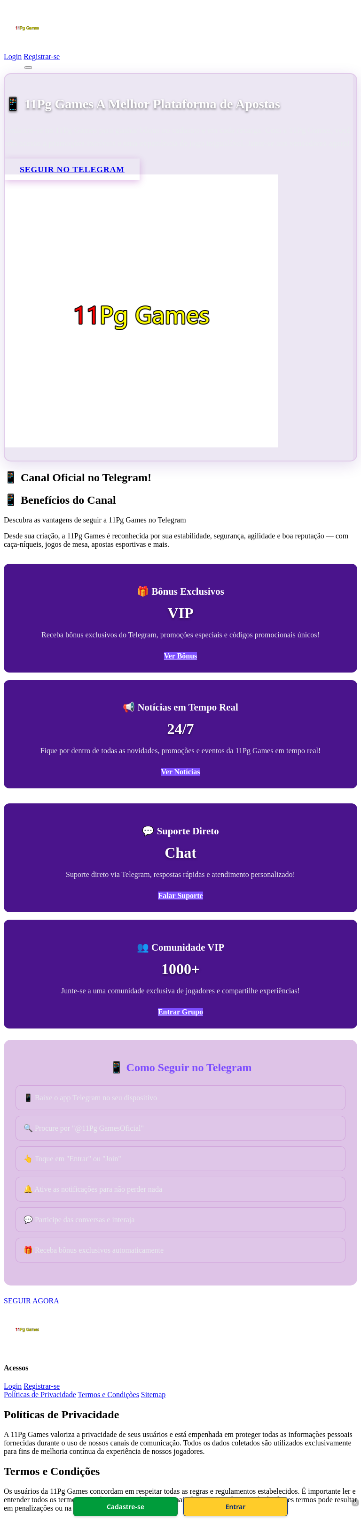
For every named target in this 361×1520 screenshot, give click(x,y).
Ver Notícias (180, 772)
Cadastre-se (125, 1506)
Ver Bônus (180, 656)
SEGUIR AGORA (31, 1301)
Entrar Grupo (180, 1012)
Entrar (236, 1506)
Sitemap (153, 1395)
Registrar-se (42, 56)
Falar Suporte (180, 896)
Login (13, 56)
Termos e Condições (108, 1395)
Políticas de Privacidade (40, 1395)
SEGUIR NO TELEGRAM (72, 169)
